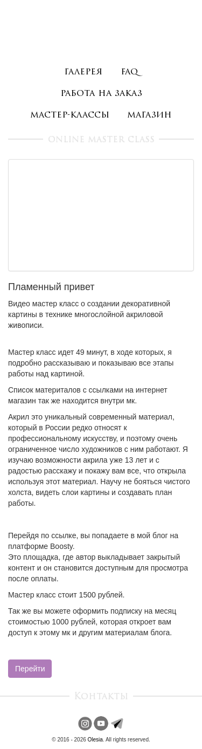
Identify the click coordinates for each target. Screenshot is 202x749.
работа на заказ (101, 93)
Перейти (30, 668)
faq (129, 72)
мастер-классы (69, 115)
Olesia (95, 740)
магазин (149, 115)
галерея (83, 72)
